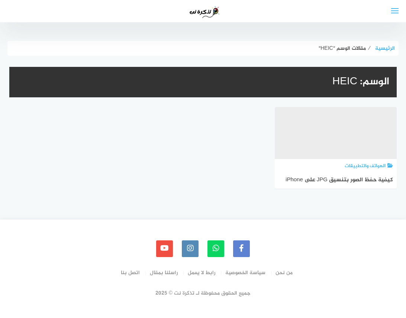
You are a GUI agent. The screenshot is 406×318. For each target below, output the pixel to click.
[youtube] (164, 248)
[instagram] (190, 248)
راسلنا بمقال (164, 273)
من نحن (284, 273)
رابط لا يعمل (201, 273)
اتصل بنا (130, 273)
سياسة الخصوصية (245, 273)
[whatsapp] (215, 248)
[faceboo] (241, 248)
